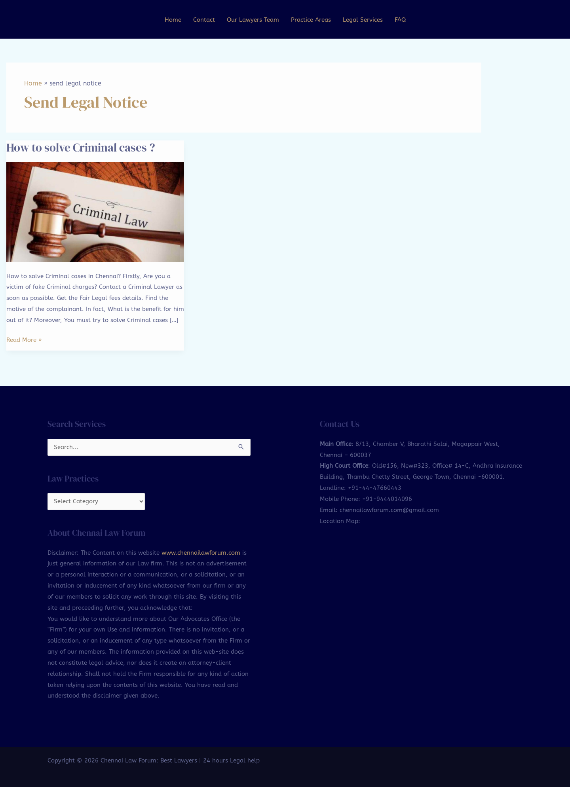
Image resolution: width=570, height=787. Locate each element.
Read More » (24, 339)
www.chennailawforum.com (201, 553)
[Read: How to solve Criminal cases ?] (95, 211)
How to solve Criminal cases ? (83, 147)
